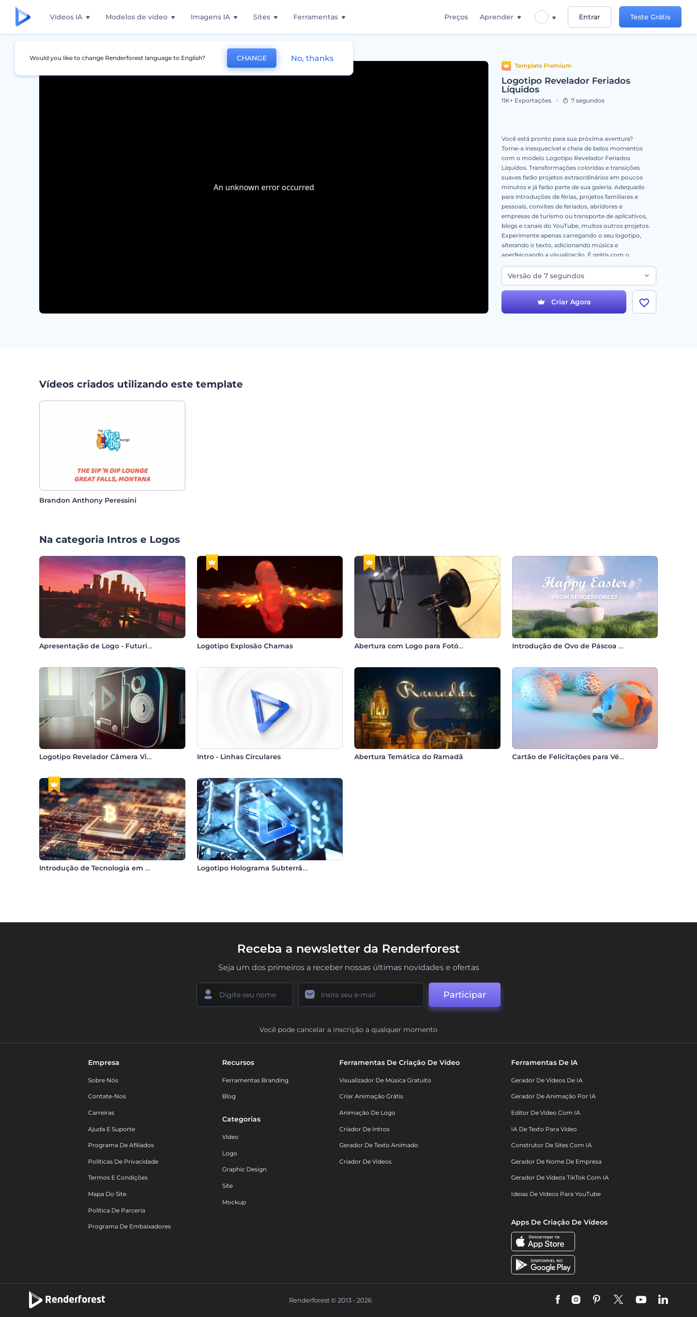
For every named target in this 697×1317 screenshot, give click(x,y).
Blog (229, 1096)
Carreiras (101, 1112)
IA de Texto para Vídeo (544, 1129)
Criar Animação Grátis (371, 1096)
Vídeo (230, 1136)
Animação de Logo (367, 1112)
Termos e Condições (118, 1177)
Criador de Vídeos (365, 1161)
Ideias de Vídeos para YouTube (556, 1193)
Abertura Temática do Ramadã (408, 756)
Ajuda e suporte (111, 1129)
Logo (229, 1153)
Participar (464, 994)
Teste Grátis (650, 17)
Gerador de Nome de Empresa (556, 1161)
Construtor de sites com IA (551, 1145)
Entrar (589, 17)
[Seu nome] (245, 995)
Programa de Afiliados (121, 1145)
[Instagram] (576, 1300)
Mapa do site (107, 1193)
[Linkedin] (663, 1300)
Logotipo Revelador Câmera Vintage (103, 756)
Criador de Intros (364, 1129)
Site (227, 1185)
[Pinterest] (596, 1300)
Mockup (234, 1202)
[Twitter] (618, 1300)
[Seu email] (361, 995)
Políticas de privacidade (123, 1161)
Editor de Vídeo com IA (545, 1112)
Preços (456, 17)
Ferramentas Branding (255, 1080)
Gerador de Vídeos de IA (547, 1080)
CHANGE (252, 58)
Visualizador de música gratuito (385, 1080)
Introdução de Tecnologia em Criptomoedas (117, 868)
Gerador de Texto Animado (378, 1145)
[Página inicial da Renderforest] (22, 17)
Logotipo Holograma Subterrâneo (256, 868)
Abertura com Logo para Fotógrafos (417, 646)
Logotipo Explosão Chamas (245, 646)
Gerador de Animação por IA (553, 1096)
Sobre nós (103, 1080)
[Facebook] (558, 1300)
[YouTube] (641, 1300)
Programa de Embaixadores (129, 1226)
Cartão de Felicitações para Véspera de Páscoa (594, 756)
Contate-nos (107, 1096)
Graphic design (244, 1169)
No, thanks (312, 58)
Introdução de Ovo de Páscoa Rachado (581, 646)
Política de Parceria (116, 1210)
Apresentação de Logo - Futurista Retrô (109, 646)
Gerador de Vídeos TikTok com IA (560, 1177)
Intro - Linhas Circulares (239, 756)
